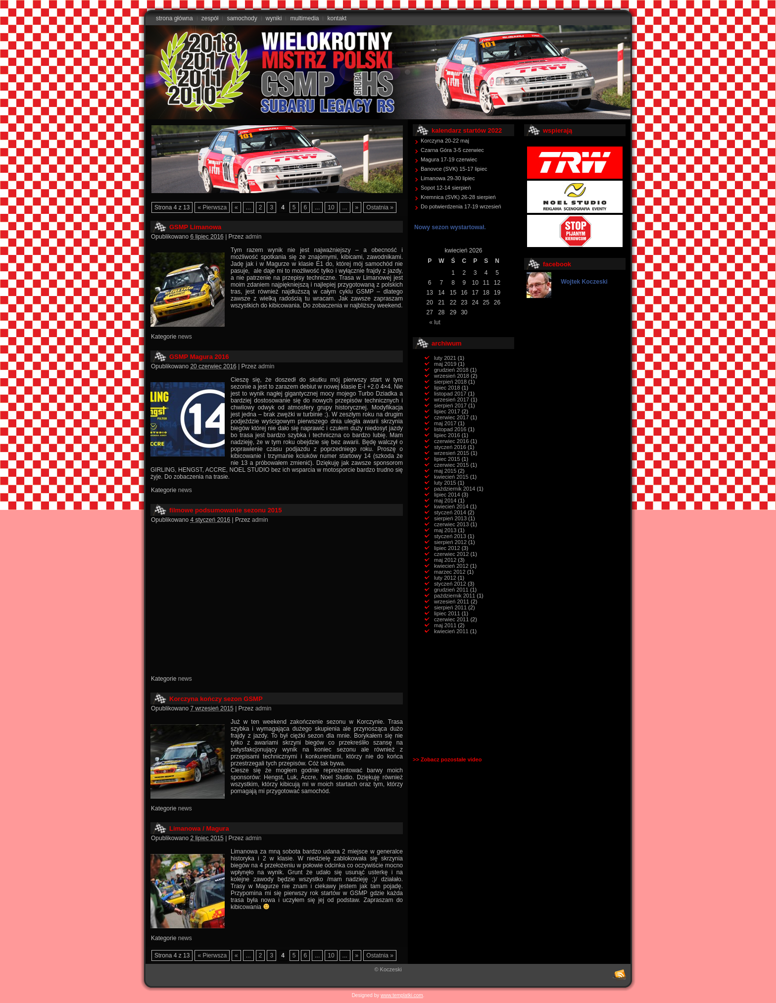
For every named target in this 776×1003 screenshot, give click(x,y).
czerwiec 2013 (451, 524)
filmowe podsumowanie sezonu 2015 (225, 510)
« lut (434, 322)
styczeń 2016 (450, 447)
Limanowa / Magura (199, 828)
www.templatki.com (402, 995)
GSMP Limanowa (195, 227)
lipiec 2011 (447, 613)
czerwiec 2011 (451, 619)
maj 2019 (445, 364)
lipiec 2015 (447, 459)
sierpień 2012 (450, 542)
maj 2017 (445, 423)
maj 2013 (445, 530)
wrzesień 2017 (451, 399)
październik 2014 (454, 489)
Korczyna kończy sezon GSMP (216, 698)
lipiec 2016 (447, 435)
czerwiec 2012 (451, 554)
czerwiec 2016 (451, 441)
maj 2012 (445, 560)
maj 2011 (445, 625)
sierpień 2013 (450, 518)
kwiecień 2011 (451, 631)
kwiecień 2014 (451, 506)
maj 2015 (445, 471)
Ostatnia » (379, 207)
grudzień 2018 (451, 370)
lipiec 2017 (447, 411)
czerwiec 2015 (451, 465)
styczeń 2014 (450, 512)
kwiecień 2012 (451, 566)
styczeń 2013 (450, 536)
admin (253, 236)
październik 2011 (454, 596)
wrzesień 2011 (451, 601)
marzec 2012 (450, 572)
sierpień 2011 (450, 607)
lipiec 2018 (447, 388)
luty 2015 (445, 483)
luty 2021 (445, 358)
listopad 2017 (450, 394)
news (185, 336)
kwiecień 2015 (451, 477)
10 (331, 207)
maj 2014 (445, 500)
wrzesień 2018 (451, 376)
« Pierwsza (212, 207)
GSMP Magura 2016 (199, 356)
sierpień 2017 (450, 405)
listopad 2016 (450, 429)
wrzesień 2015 (451, 453)
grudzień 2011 (451, 590)
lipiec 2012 (447, 548)
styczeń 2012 (450, 584)
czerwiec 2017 (451, 417)
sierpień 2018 (450, 382)
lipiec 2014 (447, 495)
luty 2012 (445, 578)
